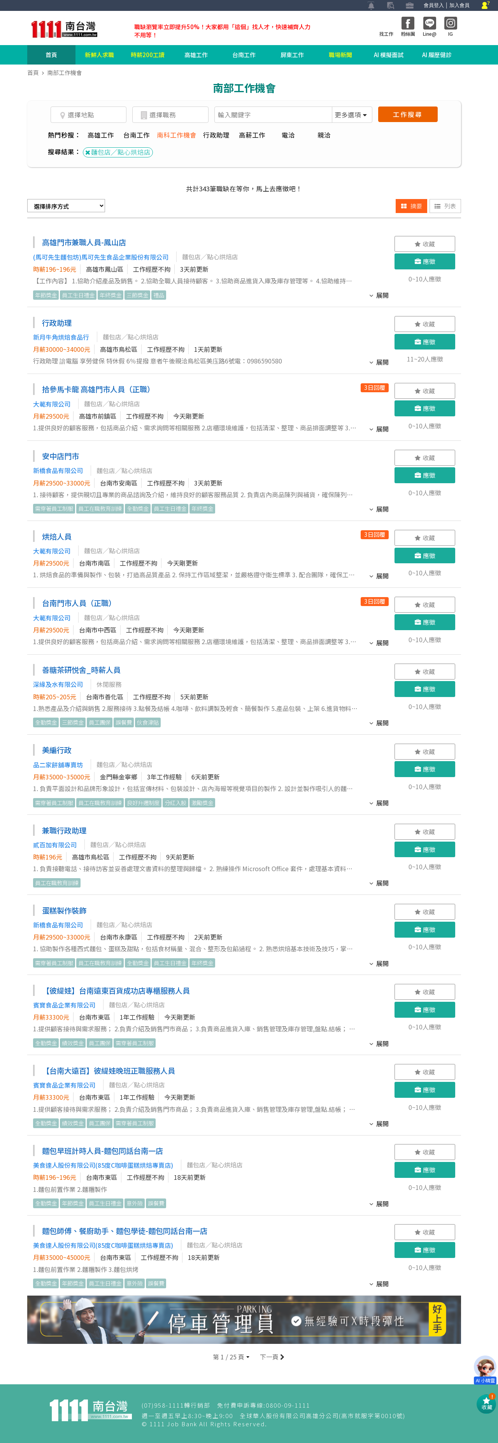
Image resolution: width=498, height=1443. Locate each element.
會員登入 (434, 5)
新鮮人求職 (99, 55)
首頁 (51, 55)
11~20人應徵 (425, 358)
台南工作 (244, 55)
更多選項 (350, 114)
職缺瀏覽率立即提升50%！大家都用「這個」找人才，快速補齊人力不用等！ (222, 31)
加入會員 (459, 5)
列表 (445, 206)
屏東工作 (292, 55)
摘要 (411, 206)
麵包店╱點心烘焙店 (118, 152)
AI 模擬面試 (388, 55)
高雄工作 (196, 55)
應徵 (425, 261)
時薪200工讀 (148, 55)
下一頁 (271, 1356)
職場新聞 (340, 55)
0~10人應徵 (425, 278)
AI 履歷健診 (437, 55)
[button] (231, 1357)
